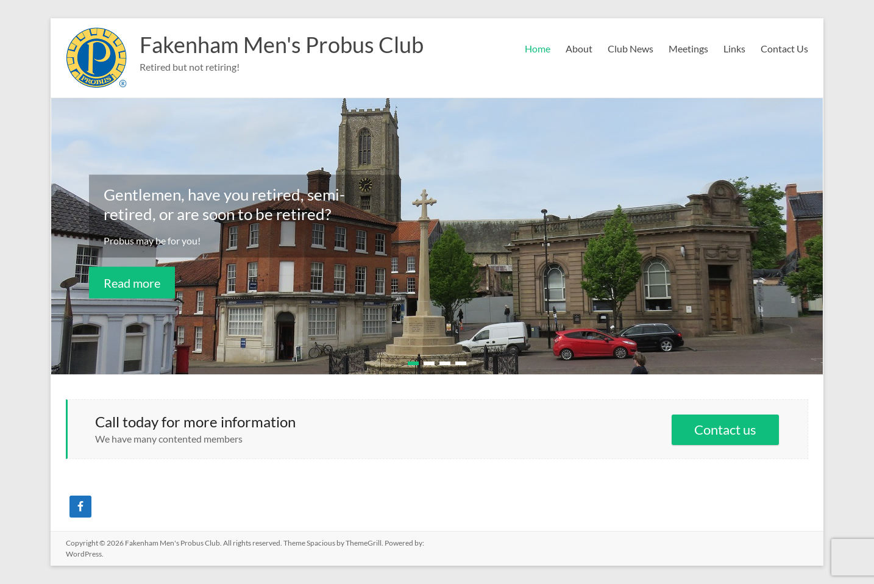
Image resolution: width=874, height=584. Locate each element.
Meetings (688, 48)
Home (537, 48)
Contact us (725, 429)
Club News (630, 48)
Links (734, 48)
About (579, 48)
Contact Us (784, 48)
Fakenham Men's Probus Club (282, 44)
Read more (132, 282)
